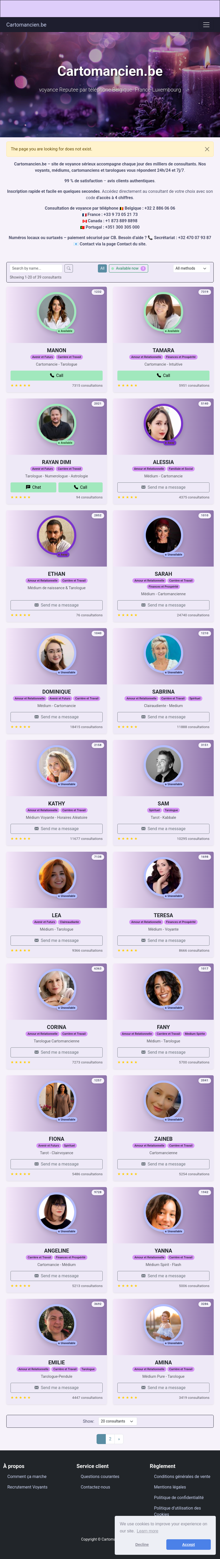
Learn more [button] (147, 1531)
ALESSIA (163, 486)
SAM (163, 828)
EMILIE (56, 1387)
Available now (128, 268)
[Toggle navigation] (206, 24)
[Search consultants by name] (36, 268)
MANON (56, 375)
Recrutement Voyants (27, 1487)
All (102, 268)
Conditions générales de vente (182, 1476)
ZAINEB (163, 1163)
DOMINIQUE (56, 716)
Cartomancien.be (26, 25)
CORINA (56, 1051)
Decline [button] (142, 1544)
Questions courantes (100, 1476)
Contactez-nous (95, 1487)
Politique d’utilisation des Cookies (177, 1511)
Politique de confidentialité (179, 1497)
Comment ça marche (27, 1476)
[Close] (207, 149)
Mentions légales (170, 1487)
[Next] (118, 1439)
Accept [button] (188, 1544)
